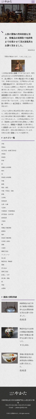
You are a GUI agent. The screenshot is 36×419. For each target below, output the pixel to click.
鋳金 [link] (8, 84)
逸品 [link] (32, 78)
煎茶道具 (4, 201)
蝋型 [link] (4, 84)
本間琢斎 (14, 81)
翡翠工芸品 (4, 271)
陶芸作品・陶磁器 (6, 261)
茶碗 (2, 244)
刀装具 (3, 221)
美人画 (3, 258)
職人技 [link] (21, 78)
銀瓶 (2, 184)
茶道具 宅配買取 (6, 238)
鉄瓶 (2, 194)
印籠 (2, 181)
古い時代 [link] (8, 78)
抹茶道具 (4, 218)
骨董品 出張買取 (6, 167)
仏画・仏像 (4, 204)
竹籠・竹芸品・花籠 (7, 191)
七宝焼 (3, 207)
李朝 (2, 285)
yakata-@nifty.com (21, 407)
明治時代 (6, 76)
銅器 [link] (15, 73)
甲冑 (2, 160)
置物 (2, 265)
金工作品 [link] (16, 103)
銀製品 (3, 231)
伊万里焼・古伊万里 (7, 214)
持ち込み (4, 268)
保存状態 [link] (4, 95)
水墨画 (3, 288)
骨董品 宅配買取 (6, 228)
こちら (29, 56)
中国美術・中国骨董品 (8, 211)
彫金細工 (8, 87)
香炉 (2, 234)
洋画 (2, 144)
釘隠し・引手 (5, 275)
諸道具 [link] (5, 127)
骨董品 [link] (13, 124)
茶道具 (3, 157)
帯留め (3, 147)
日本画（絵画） (6, 241)
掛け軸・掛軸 (5, 278)
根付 (2, 170)
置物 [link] (12, 133)
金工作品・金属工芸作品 (8, 150)
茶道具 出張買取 (6, 177)
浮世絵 (3, 154)
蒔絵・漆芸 (4, 187)
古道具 (3, 248)
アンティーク (5, 254)
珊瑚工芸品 (4, 251)
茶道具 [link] (20, 124)
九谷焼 (3, 197)
